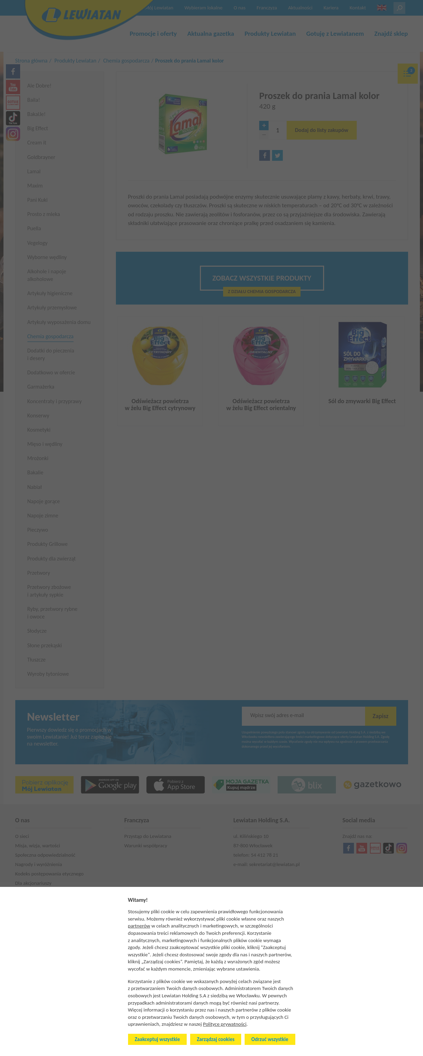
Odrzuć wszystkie (269, 1039)
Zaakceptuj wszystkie (157, 1039)
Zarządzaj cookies (215, 1039)
